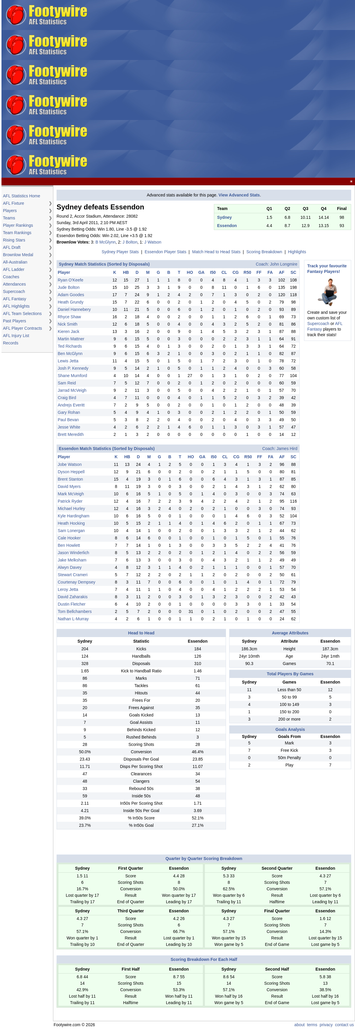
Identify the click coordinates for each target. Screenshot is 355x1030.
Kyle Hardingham (73, 516)
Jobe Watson (70, 464)
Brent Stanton (70, 479)
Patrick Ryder (70, 501)
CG (235, 272)
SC (293, 272)
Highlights (297, 251)
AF (282, 272)
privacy (326, 1024)
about (299, 1024)
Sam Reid (67, 383)
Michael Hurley (71, 508)
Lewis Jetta (68, 361)
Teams (9, 218)
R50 (247, 272)
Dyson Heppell (71, 471)
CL (224, 272)
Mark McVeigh (71, 493)
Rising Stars (14, 240)
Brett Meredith (71, 434)
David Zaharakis (72, 596)
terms (312, 1024)
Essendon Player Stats (165, 251)
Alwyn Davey (70, 567)
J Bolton (130, 242)
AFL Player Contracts (22, 328)
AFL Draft (11, 247)
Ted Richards (70, 346)
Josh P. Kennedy (73, 368)
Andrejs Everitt (71, 405)
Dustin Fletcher (71, 604)
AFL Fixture (13, 203)
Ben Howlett (69, 545)
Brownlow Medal (18, 254)
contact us (344, 1024)
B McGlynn (105, 242)
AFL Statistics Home (21, 196)
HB (126, 272)
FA (270, 272)
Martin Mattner (71, 338)
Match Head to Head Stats (216, 251)
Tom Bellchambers (75, 611)
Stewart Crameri (72, 574)
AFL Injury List (16, 335)
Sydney (224, 217)
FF (258, 272)
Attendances (14, 284)
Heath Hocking (71, 523)
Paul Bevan (68, 419)
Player (64, 272)
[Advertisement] (200, 89)
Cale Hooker (69, 538)
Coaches (11, 276)
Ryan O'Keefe (70, 280)
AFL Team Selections (22, 313)
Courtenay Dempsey (76, 582)
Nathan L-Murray (73, 618)
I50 (213, 272)
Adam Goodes (71, 294)
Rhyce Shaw (69, 316)
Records (10, 343)
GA (201, 272)
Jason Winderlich (73, 552)
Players (10, 210)
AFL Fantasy (14, 298)
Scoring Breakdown (264, 251)
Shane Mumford (72, 375)
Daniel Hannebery (74, 309)
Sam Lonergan (71, 530)
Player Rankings (18, 225)
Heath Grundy (70, 302)
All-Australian (15, 262)
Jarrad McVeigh (72, 390)
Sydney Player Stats (120, 251)
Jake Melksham (72, 560)
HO (190, 272)
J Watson (152, 242)
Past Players (14, 321)
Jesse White (69, 427)
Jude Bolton (69, 287)
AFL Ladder (13, 269)
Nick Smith (67, 324)
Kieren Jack (68, 331)
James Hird (286, 448)
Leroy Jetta (68, 589)
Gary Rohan (69, 412)
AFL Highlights (16, 306)
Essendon (227, 225)
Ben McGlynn (70, 353)
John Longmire (284, 264)
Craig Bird (67, 397)
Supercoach (14, 291)
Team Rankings (17, 232)
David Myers (69, 486)
